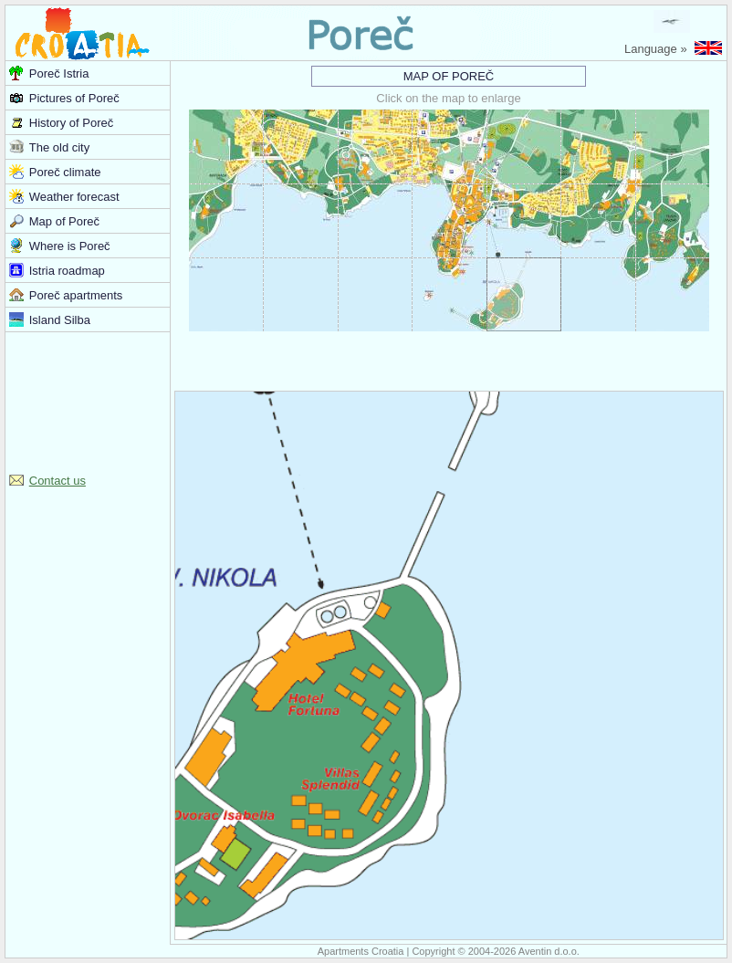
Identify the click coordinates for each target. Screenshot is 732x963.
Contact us (57, 480)
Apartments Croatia (361, 951)
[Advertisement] (87, 400)
